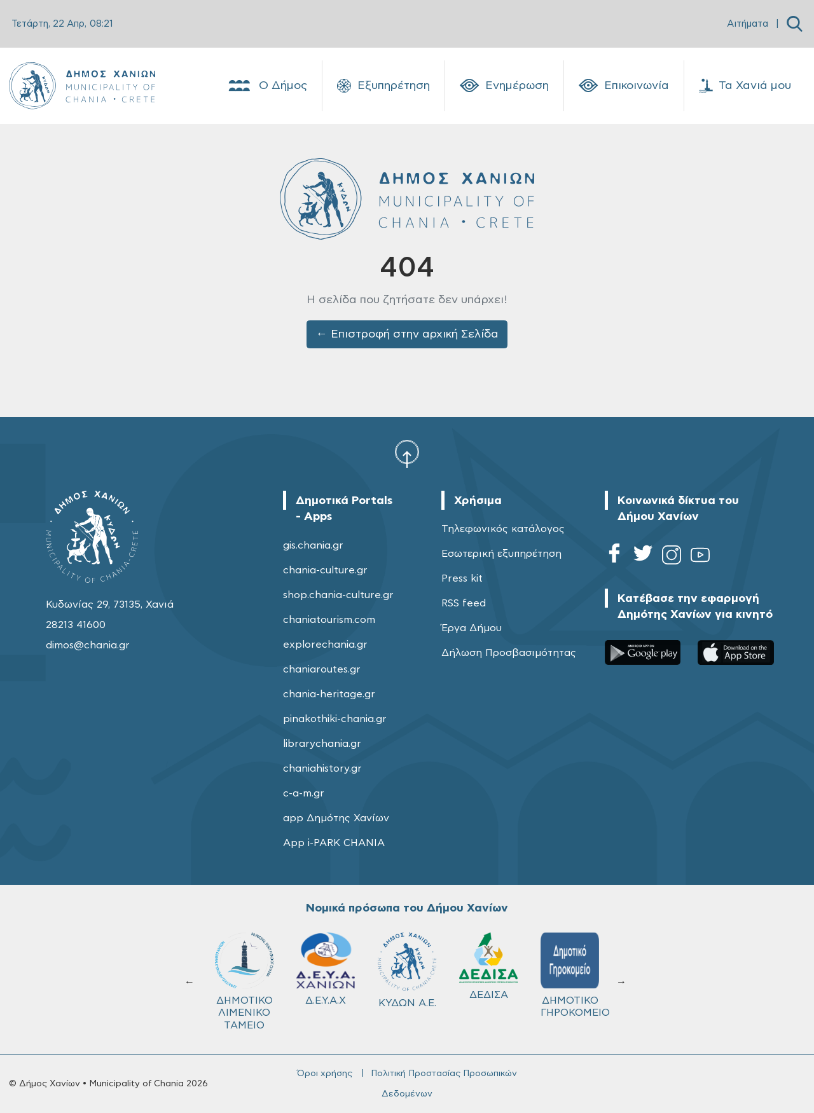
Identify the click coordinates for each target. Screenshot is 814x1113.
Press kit (462, 578)
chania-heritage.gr (329, 694)
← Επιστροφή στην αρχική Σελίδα (407, 334)
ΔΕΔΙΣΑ (488, 965)
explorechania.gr (325, 644)
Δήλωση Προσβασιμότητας (508, 653)
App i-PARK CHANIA (334, 843)
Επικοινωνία (624, 86)
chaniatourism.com (329, 620)
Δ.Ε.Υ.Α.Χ (325, 968)
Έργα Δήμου (471, 628)
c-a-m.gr (303, 793)
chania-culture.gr (325, 570)
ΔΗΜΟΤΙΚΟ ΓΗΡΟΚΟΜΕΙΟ (575, 975)
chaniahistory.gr (322, 768)
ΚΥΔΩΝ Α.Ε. (407, 970)
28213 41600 (76, 625)
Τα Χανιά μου (745, 86)
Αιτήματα (747, 24)
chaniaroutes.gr (322, 669)
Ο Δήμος (266, 86)
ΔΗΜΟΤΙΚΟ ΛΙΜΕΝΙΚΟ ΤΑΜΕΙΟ (244, 981)
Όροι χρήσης (324, 1073)
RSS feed (463, 603)
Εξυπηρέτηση (383, 86)
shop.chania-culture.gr (338, 595)
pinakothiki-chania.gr (335, 719)
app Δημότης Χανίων (336, 818)
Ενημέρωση (504, 86)
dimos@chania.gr (88, 645)
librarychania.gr (322, 744)
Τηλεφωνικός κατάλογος (503, 529)
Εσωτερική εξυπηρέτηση (501, 554)
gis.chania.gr (313, 545)
